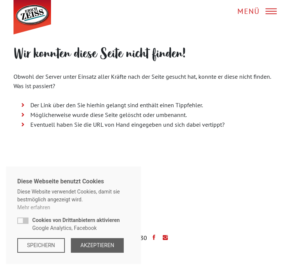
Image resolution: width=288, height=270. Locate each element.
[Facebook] (152, 238)
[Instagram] (163, 238)
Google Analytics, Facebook (76, 224)
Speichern (41, 245)
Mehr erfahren (33, 207)
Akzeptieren (97, 245)
